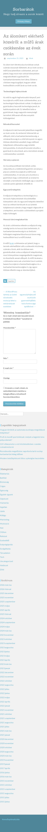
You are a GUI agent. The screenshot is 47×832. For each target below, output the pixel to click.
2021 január (5, 735)
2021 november (7, 710)
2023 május (5, 656)
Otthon (3, 532)
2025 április (5, 610)
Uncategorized (6, 561)
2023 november (7, 635)
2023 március (6, 664)
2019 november (7, 760)
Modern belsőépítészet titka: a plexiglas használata (22, 458)
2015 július (4, 797)
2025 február (5, 614)
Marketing (4, 519)
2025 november (7, 597)
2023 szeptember (7, 643)
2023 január (5, 668)
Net (1, 528)
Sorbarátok (23, 9)
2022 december (7, 672)
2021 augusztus (7, 722)
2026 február (5, 589)
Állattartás (4, 473)
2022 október (6, 681)
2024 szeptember (7, 622)
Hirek (31, 58)
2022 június (5, 693)
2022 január (5, 705)
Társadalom (5, 553)
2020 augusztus (7, 751)
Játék (2, 511)
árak (12, 243)
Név (5, 358)
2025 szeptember (7, 601)
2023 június (5, 651)
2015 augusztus (7, 793)
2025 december (7, 593)
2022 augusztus (7, 685)
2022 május (5, 697)
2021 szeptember (7, 718)
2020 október (6, 747)
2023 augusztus (7, 647)
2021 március (6, 731)
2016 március (6, 776)
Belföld (3, 478)
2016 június (5, 772)
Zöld (2, 569)
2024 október (6, 618)
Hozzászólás (9, 327)
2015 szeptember (7, 789)
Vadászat (4, 565)
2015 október (6, 785)
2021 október (6, 714)
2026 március (6, 585)
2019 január (5, 764)
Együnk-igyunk (6, 494)
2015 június (5, 801)
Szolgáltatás (5, 548)
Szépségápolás (6, 544)
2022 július (4, 689)
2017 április (5, 768)
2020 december (7, 739)
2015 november (7, 781)
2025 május (5, 606)
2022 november (7, 676)
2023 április (5, 660)
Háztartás (4, 503)
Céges (2, 486)
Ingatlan (11, 281)
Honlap (6, 378)
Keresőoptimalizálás (11, 819)
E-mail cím (8, 368)
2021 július (4, 726)
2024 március (6, 630)
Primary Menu (23, 21)
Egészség (4, 490)
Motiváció (4, 523)
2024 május (5, 626)
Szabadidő (4, 540)
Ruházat (3, 536)
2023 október (6, 639)
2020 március (6, 755)
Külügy (3, 515)
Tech (2, 557)
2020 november (7, 743)
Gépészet (4, 498)
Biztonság (4, 482)
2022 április (5, 701)
